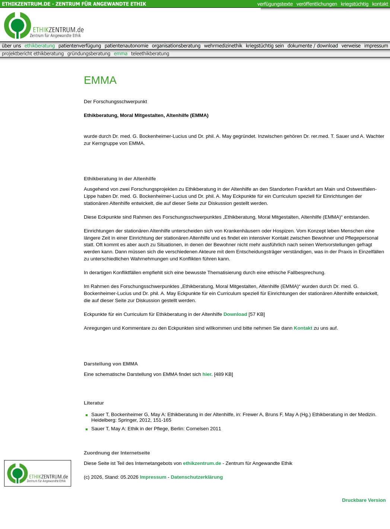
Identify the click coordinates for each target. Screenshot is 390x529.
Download (235, 314)
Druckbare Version (364, 500)
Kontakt (303, 328)
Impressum (153, 477)
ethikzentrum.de (202, 463)
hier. (208, 374)
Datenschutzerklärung (197, 477)
